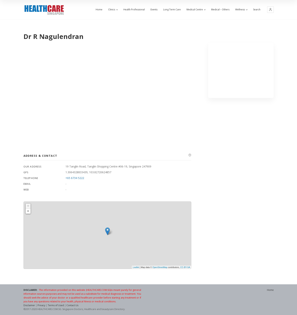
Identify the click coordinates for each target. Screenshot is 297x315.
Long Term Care (172, 9)
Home (99, 9)
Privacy (41, 305)
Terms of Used (56, 305)
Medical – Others (220, 9)
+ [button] (28, 206)
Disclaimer (29, 305)
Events (154, 9)
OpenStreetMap (159, 267)
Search (256, 9)
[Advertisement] (241, 70)
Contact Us (72, 305)
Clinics (113, 9)
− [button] (28, 211)
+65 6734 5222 (74, 178)
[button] (270, 9)
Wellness (241, 9)
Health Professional (134, 9)
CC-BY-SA (185, 267)
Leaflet (136, 267)
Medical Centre (196, 9)
